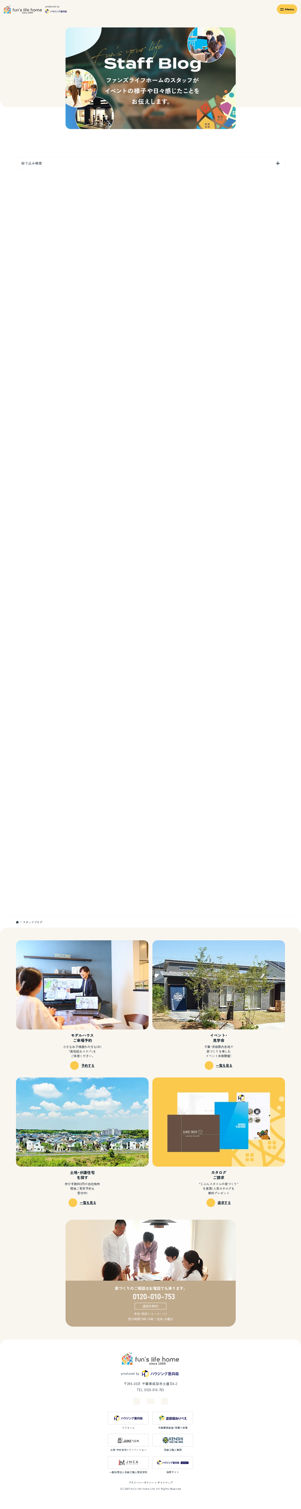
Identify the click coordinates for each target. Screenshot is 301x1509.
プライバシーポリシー (141, 1482)
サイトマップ (165, 1482)
